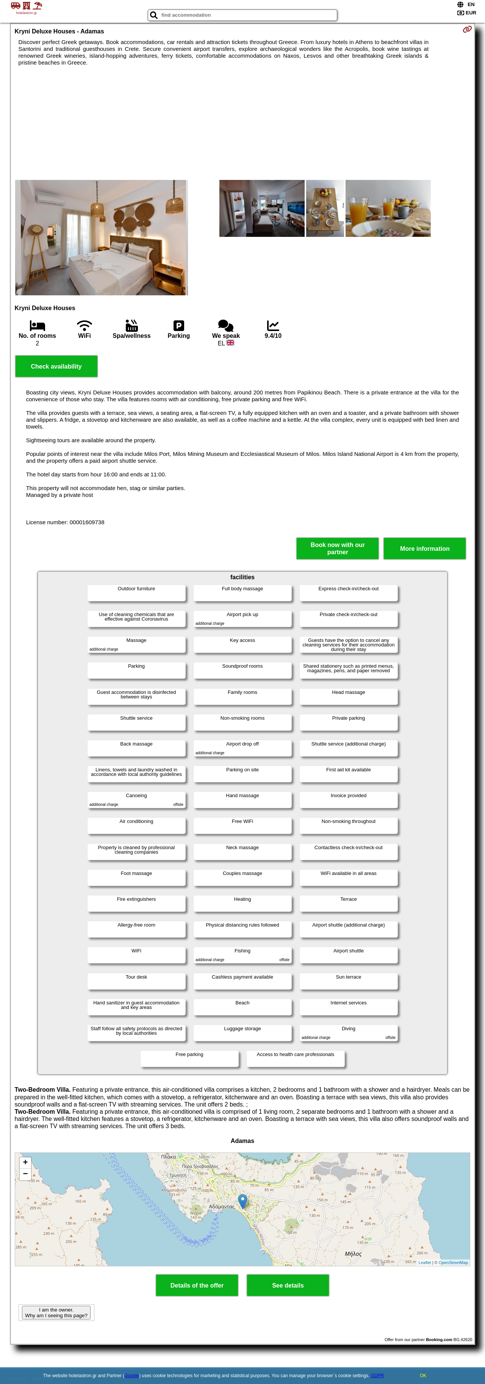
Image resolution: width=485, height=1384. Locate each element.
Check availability (56, 366)
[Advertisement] (242, 123)
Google (131, 1375)
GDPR (377, 1375)
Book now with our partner (338, 548)
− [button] (25, 1174)
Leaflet (425, 1262)
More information (425, 548)
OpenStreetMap (453, 1262)
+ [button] (25, 1163)
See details (288, 1285)
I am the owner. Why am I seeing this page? (56, 1312)
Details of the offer (197, 1285)
